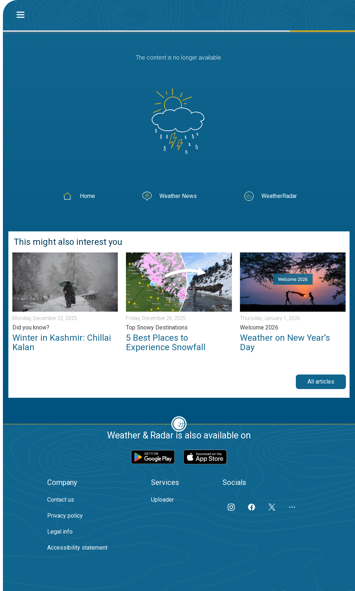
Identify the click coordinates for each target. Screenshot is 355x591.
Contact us (60, 499)
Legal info (60, 531)
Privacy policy (65, 515)
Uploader (162, 499)
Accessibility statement (77, 547)
